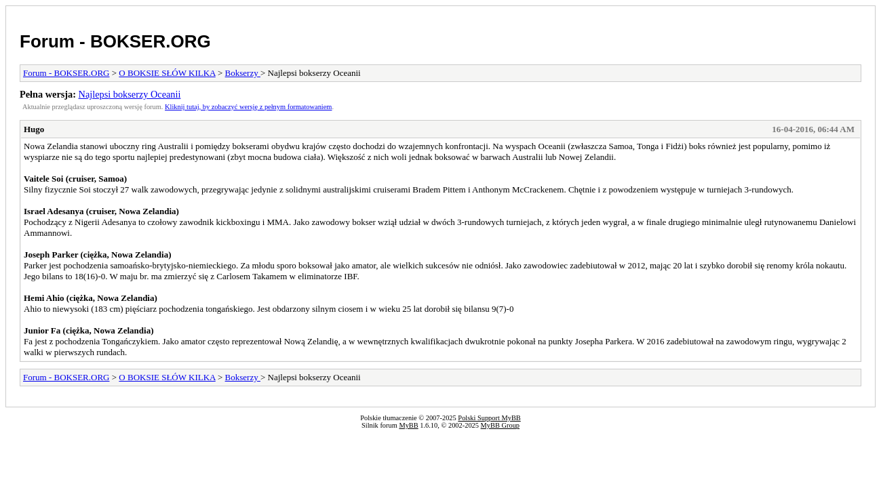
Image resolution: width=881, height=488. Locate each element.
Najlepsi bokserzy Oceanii (130, 94)
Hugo (34, 129)
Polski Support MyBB (489, 418)
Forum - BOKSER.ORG (115, 41)
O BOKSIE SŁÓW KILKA (167, 73)
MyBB (408, 425)
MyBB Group (500, 425)
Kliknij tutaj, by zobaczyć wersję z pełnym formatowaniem (248, 106)
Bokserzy (242, 73)
